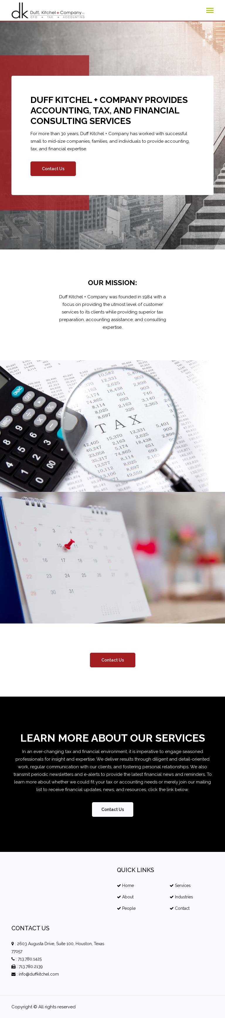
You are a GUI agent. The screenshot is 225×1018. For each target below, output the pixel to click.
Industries (181, 897)
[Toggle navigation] (210, 11)
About (125, 897)
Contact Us (53, 168)
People (126, 908)
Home (125, 885)
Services (180, 885)
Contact (180, 908)
